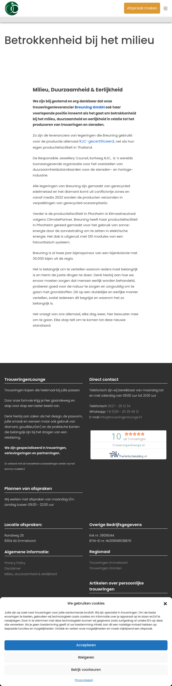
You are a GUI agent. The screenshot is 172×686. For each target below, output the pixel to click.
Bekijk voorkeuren (86, 669)
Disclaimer (12, 566)
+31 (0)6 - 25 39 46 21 (122, 410)
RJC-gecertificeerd (95, 140)
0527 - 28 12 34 (119, 404)
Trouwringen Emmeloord (108, 561)
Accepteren (86, 645)
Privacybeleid (84, 680)
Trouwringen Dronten (105, 566)
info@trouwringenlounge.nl (121, 415)
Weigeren (86, 657)
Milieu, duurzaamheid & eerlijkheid (30, 572)
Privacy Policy (14, 561)
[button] (165, 603)
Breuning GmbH (88, 107)
